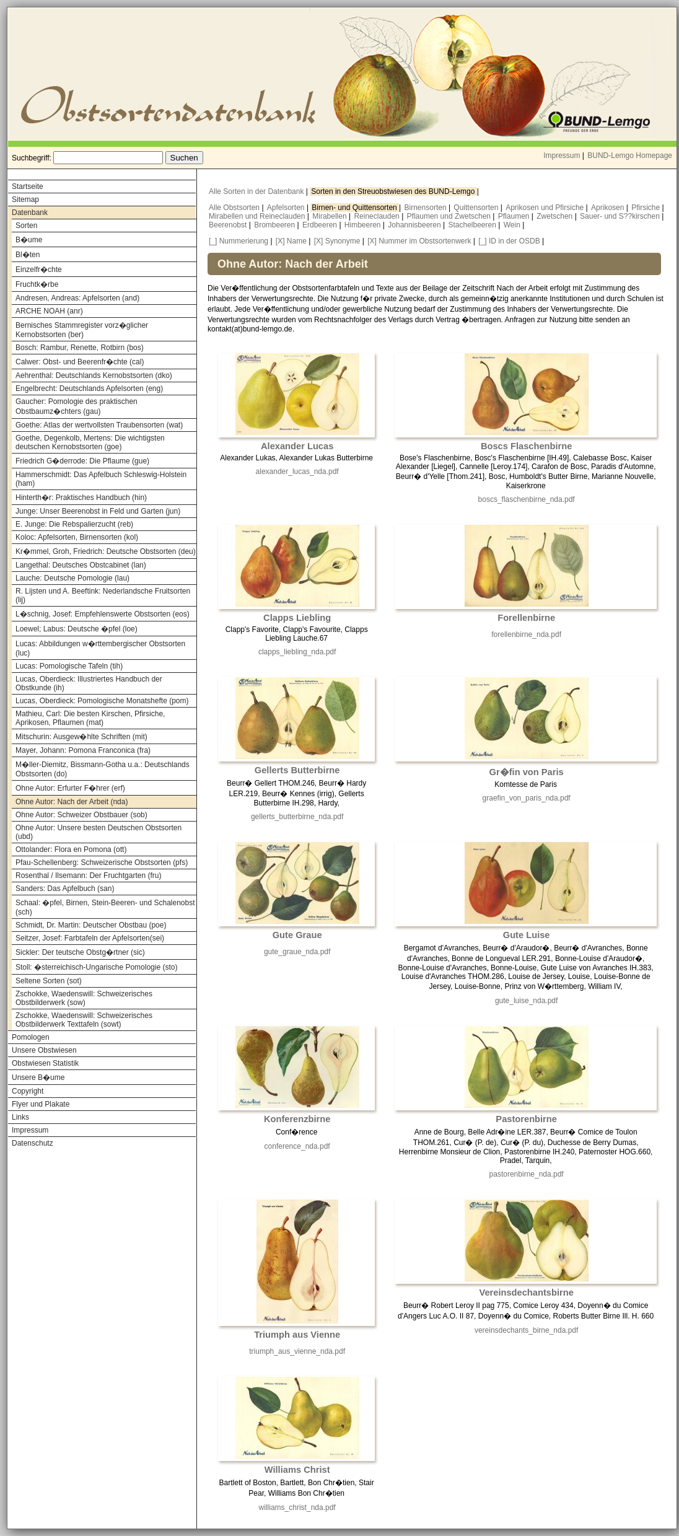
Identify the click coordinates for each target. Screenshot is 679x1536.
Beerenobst (229, 225)
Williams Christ (297, 1470)
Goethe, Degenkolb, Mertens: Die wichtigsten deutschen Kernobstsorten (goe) (90, 442)
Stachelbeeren (474, 225)
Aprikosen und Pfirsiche (545, 207)
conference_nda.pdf (297, 1146)
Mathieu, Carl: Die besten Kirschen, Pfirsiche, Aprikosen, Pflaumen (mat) (90, 718)
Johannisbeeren (415, 225)
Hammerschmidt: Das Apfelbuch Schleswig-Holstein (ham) (100, 479)
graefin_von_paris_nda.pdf (527, 798)
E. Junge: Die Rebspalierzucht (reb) (74, 524)
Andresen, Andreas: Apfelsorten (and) (77, 298)
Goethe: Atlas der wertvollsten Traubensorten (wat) (99, 425)
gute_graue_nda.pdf (297, 951)
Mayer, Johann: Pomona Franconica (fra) (83, 750)
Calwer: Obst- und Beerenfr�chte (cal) (79, 362)
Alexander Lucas (297, 446)
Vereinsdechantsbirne (526, 1292)
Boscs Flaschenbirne (526, 446)
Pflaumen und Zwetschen (450, 216)
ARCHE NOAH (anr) (49, 311)
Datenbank (30, 212)
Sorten (26, 225)
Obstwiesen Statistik (45, 1063)
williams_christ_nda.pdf (297, 1507)
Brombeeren (275, 225)
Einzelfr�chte (38, 269)
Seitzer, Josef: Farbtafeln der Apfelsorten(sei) (89, 938)
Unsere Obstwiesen (44, 1050)
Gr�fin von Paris (526, 772)
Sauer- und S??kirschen (621, 216)
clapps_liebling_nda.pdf (297, 651)
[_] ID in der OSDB (509, 241)
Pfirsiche (646, 207)
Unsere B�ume (38, 1077)
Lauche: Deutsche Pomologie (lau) (72, 578)
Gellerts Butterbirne (297, 770)
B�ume (28, 239)
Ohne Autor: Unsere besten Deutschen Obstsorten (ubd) (98, 832)
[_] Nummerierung (238, 241)
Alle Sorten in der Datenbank (257, 191)
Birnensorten (427, 207)
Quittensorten (476, 207)
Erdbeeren (320, 225)
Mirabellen (330, 216)
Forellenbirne (526, 618)
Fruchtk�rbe (36, 284)
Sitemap (25, 199)
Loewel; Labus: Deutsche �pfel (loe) (76, 629)
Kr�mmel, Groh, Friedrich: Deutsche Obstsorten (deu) (105, 551)
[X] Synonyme (337, 241)
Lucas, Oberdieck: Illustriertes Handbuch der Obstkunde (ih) (88, 683)
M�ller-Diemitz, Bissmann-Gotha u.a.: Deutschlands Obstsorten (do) (102, 769)
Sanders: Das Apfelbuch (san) (64, 888)
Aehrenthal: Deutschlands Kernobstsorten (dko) (93, 375)
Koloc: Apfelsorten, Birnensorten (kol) (76, 537)
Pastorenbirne (526, 1119)
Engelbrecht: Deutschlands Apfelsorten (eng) (89, 388)
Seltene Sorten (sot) (48, 980)
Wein (513, 225)
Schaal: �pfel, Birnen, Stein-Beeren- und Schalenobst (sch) (105, 907)
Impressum (561, 155)
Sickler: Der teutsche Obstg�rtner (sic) (80, 952)
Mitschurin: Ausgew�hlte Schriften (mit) (81, 736)
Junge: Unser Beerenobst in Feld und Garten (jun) (97, 511)
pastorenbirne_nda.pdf (526, 1174)
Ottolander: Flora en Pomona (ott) (70, 849)
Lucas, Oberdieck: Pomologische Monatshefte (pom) (101, 700)
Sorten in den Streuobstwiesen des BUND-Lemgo (393, 191)
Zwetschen (555, 216)
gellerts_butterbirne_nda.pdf (297, 816)
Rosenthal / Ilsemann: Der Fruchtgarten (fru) (88, 875)
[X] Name (291, 241)
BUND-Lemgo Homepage (629, 155)
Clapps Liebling (297, 618)
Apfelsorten (287, 207)
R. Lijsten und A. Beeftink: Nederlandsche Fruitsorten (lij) (102, 595)
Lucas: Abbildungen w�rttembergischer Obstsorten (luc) (100, 648)
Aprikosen (608, 207)
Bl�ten (27, 254)
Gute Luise (526, 935)
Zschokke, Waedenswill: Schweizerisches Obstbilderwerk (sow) (83, 998)
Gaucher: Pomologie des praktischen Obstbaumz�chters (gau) (76, 406)
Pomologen (31, 1037)
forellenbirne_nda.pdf (526, 634)
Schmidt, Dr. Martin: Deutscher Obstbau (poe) (90, 925)
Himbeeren (363, 225)
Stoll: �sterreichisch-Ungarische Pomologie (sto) (96, 967)
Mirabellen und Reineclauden (258, 216)
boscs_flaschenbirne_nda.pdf (526, 499)
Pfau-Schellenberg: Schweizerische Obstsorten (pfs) (101, 862)
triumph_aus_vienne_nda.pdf (297, 1351)
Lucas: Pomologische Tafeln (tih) (69, 666)
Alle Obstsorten (235, 207)
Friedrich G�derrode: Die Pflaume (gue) (82, 461)
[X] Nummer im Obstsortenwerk (419, 241)
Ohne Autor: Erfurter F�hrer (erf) (70, 788)
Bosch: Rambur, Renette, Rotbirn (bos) (79, 347)
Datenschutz (32, 1143)
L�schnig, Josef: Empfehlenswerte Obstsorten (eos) (102, 614)
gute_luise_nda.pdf (526, 1000)
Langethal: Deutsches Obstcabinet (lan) (80, 565)
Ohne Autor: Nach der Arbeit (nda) (71, 801)
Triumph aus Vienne (297, 1335)
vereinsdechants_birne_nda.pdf (526, 1330)
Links (20, 1117)
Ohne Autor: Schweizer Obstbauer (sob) (81, 814)
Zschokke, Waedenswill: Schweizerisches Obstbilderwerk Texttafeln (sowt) (83, 1020)
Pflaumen (515, 216)
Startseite (27, 186)
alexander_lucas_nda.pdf (297, 471)
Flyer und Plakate (40, 1104)
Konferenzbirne (297, 1119)
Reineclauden (377, 216)
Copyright (27, 1091)
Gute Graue (297, 935)
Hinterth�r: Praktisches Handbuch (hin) (81, 497)
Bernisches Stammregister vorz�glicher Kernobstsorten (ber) (81, 330)
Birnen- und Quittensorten (355, 207)
